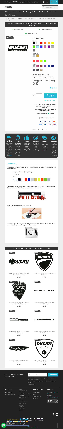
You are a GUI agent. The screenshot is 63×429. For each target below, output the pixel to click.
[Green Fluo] (45, 61)
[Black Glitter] (37, 70)
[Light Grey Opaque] (52, 47)
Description (11, 163)
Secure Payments (23, 401)
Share (38, 129)
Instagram (56, 414)
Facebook (53, 414)
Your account (38, 389)
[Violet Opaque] (49, 47)
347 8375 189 (15, 2)
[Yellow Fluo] (41, 61)
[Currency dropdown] (36, 2)
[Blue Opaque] (41, 47)
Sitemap (21, 410)
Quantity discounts (49, 100)
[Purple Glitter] (45, 66)
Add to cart (50, 96)
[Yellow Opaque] (52, 43)
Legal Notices (22, 403)
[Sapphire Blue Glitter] (49, 66)
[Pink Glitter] (37, 66)
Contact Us (22, 408)
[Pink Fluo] (37, 61)
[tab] (12, 163)
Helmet (34, 12)
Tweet (42, 129)
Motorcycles (9, 12)
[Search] (50, 7)
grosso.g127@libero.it (53, 397)
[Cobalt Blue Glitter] (52, 66)
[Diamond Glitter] (34, 66)
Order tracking (36, 392)
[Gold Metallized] (37, 56)
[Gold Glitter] (41, 70)
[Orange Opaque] (45, 43)
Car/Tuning (27, 12)
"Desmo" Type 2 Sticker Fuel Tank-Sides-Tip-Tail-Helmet (44, 332)
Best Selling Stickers (10, 394)
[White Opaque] (37, 43)
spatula (45, 151)
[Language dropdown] (23, 2)
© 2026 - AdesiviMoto (31, 427)
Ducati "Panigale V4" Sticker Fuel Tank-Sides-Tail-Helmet (44, 303)
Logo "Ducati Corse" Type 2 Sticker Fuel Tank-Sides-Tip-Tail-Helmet (44, 361)
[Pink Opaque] (45, 47)
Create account (37, 396)
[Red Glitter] (41, 66)
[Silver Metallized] (34, 56)
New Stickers (8, 392)
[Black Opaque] (34, 43)
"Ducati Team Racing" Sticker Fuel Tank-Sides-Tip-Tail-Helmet (18, 274)
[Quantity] (38, 95)
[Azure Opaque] (37, 47)
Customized (51, 12)
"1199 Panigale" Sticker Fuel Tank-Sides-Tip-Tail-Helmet (18, 332)
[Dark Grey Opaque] (34, 50)
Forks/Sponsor (10, 15)
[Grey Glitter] (34, 70)
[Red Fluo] (34, 61)
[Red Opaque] (41, 43)
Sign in (34, 394)
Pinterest (46, 129)
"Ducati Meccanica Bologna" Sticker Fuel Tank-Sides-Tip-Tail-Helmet (18, 303)
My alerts (35, 398)
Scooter (18, 12)
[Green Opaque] (34, 47)
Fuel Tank (42, 12)
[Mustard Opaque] (49, 43)
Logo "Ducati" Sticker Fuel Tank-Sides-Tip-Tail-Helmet (44, 274)
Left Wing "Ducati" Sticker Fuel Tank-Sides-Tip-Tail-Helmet (18, 361)
